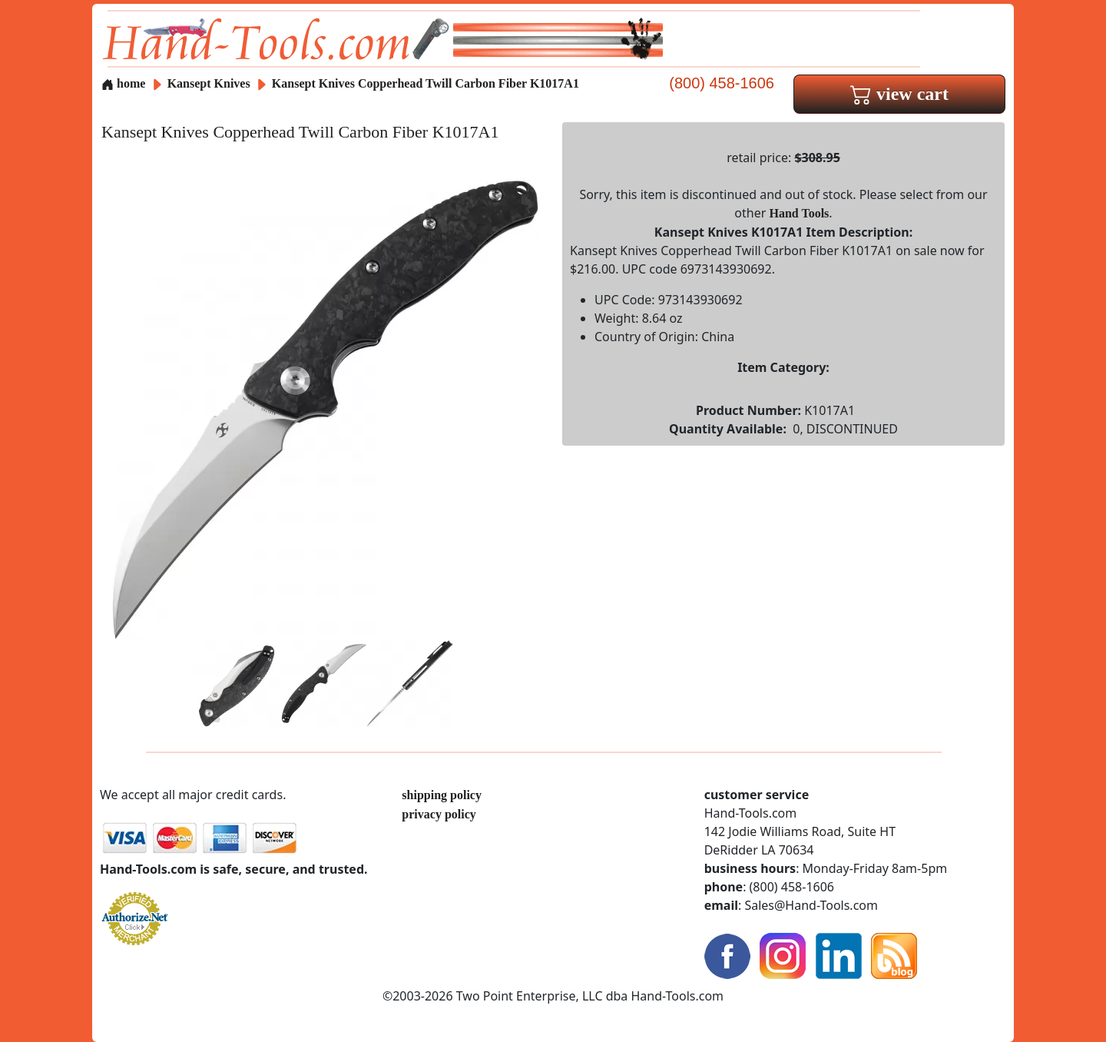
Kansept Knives (210, 83)
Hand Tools (800, 213)
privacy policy (438, 814)
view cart (899, 94)
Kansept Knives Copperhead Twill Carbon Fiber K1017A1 (425, 83)
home (123, 83)
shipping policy (442, 794)
